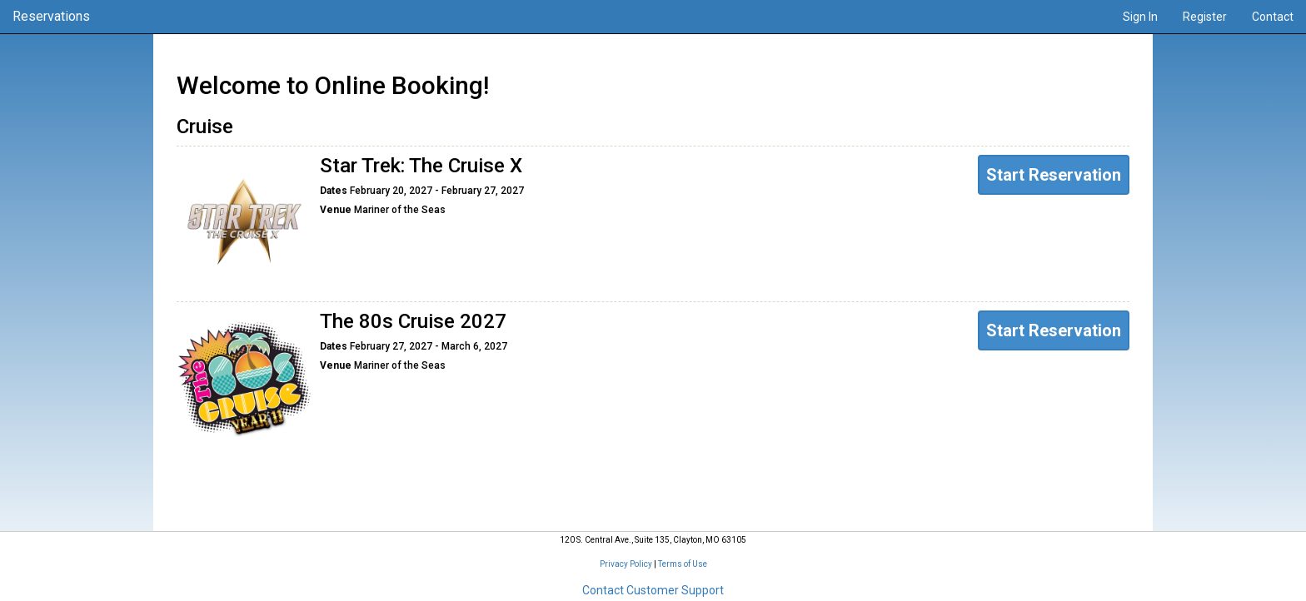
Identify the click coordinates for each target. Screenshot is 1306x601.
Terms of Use (682, 564)
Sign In (1140, 16)
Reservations (51, 16)
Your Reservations (653, 474)
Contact (1273, 16)
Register (1205, 16)
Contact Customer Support (653, 590)
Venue (335, 210)
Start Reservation (1053, 175)
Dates (333, 191)
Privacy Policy (626, 564)
